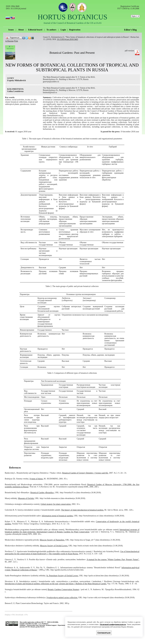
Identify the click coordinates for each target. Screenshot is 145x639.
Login (63, 30)
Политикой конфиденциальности (113, 624)
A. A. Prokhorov (43, 623)
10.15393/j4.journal (18, 8)
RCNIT (27, 627)
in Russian (9, 41)
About (21, 30)
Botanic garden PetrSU (38, 627)
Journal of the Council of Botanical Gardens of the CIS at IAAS (72, 23)
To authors (51, 30)
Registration (74, 30)
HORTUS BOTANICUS (72, 17)
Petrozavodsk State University (36, 625)
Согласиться (104, 633)
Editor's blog (130, 30)
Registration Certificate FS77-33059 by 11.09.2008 (128, 7)
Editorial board (35, 30)
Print (16, 41)
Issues (11, 30)
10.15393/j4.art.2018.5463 (67, 39)
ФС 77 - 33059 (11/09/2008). (50, 622)
